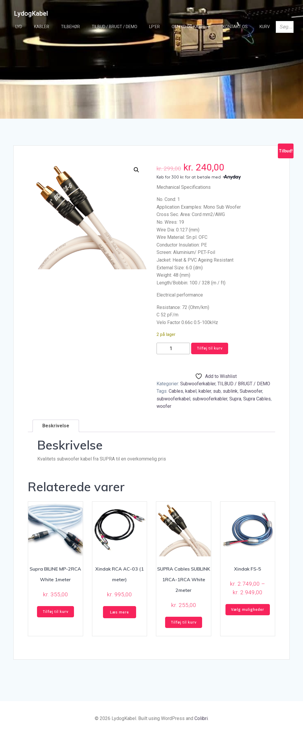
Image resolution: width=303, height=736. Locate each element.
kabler (205, 391)
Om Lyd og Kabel (191, 26)
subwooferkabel (173, 399)
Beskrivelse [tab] (55, 426)
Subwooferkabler (197, 383)
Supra (235, 399)
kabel (190, 391)
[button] (136, 170)
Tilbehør (70, 26)
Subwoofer (251, 391)
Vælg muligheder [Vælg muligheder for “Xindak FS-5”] (247, 609)
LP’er (154, 26)
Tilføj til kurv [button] (55, 611)
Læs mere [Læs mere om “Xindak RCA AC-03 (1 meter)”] (119, 612)
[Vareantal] (173, 348)
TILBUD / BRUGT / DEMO (114, 26)
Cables (176, 391)
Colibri (201, 718)
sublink (230, 391)
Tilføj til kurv (210, 348)
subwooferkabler (209, 399)
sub (217, 391)
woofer (164, 406)
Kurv (265, 26)
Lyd (18, 26)
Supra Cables (257, 399)
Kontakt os (235, 26)
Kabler (41, 26)
